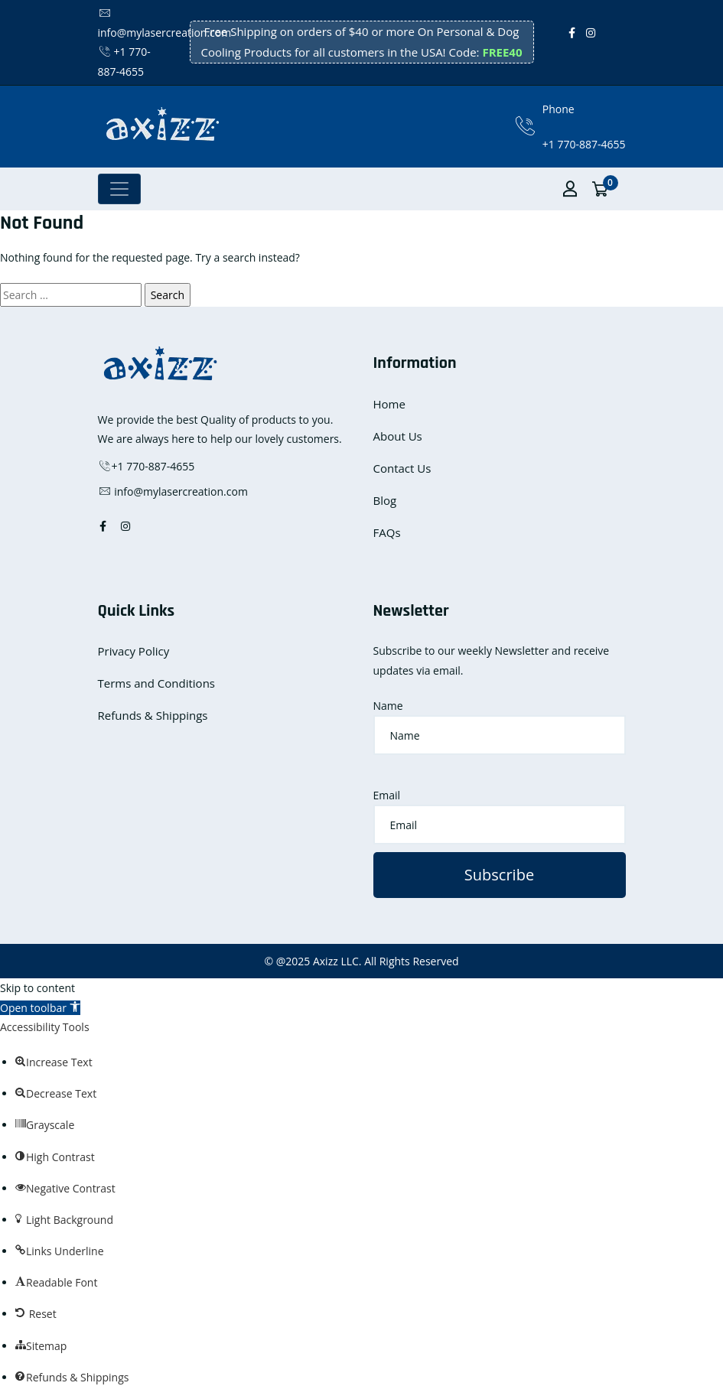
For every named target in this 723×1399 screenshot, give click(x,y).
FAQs (387, 532)
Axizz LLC (336, 961)
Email (387, 795)
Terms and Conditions (157, 683)
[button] (40, 1007)
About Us (397, 436)
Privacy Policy (134, 651)
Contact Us (402, 468)
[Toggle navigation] (119, 189)
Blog (385, 500)
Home (389, 404)
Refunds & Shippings (153, 715)
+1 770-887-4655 (584, 144)
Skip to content (37, 988)
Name (388, 705)
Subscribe (499, 874)
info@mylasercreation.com (173, 491)
